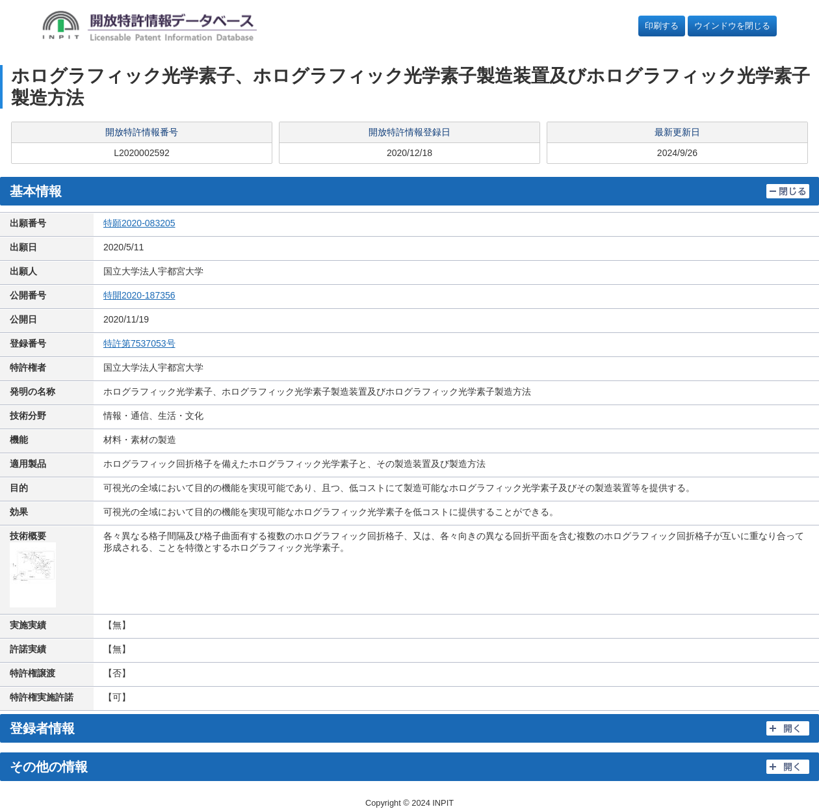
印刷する (662, 26)
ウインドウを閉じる (732, 26)
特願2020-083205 (139, 223)
